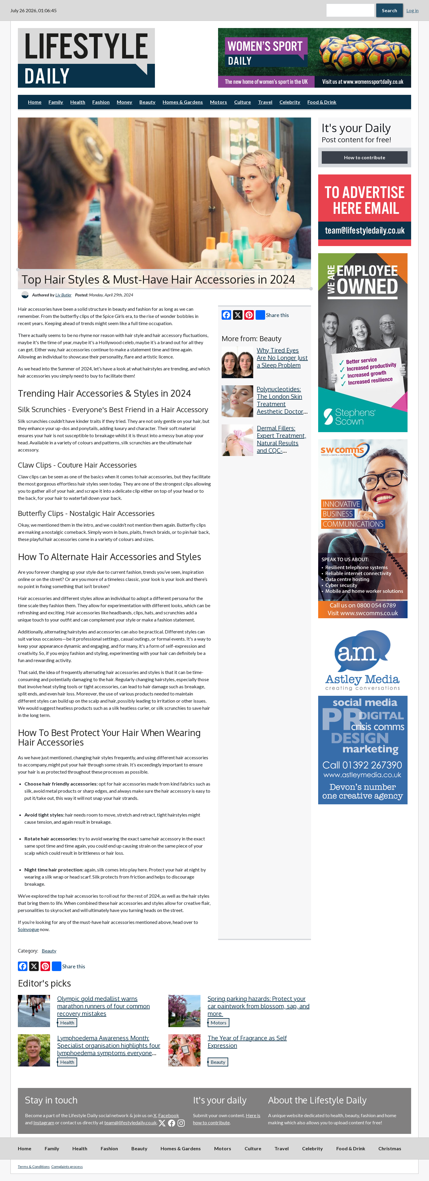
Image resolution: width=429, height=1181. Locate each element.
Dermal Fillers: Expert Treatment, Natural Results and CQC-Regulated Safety (281, 443)
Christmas (389, 1148)
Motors (218, 102)
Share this (272, 315)
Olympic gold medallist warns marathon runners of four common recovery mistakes (103, 1006)
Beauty (147, 102)
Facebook (168, 1115)
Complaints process (67, 1166)
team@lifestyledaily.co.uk (130, 1122)
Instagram (43, 1122)
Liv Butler (63, 294)
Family (56, 102)
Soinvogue (28, 929)
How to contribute (364, 157)
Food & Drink (321, 102)
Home (34, 102)
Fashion (101, 102)
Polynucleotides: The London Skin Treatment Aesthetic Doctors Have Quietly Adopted (281, 407)
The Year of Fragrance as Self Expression (247, 1041)
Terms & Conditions (34, 1166)
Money (124, 102)
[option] (314, 58)
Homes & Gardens (183, 102)
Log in (412, 10)
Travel (265, 102)
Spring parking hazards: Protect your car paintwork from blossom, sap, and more (259, 1006)
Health (77, 102)
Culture (242, 102)
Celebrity (289, 102)
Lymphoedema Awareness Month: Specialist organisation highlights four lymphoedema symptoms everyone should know (108, 1049)
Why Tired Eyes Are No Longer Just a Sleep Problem (282, 357)
